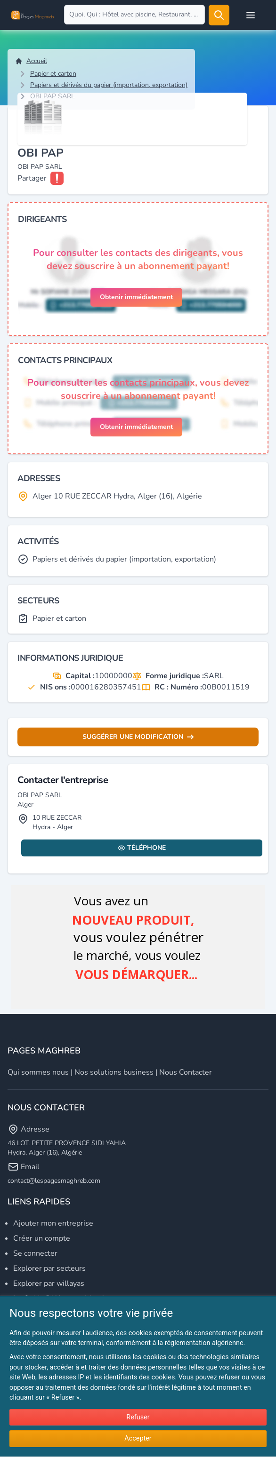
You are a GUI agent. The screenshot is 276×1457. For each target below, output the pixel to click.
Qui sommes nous (38, 1072)
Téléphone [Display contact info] (142, 847)
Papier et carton (53, 73)
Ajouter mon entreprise (53, 1223)
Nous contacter (185, 1072)
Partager (32, 178)
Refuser (137, 1417)
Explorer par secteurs (49, 1268)
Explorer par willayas (48, 1283)
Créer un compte (41, 1238)
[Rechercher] (219, 15)
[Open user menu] (250, 15)
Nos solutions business (114, 1072)
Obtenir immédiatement (136, 297)
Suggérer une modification (138, 736)
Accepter (137, 1438)
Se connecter (35, 1253)
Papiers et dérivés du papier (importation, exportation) (108, 84)
